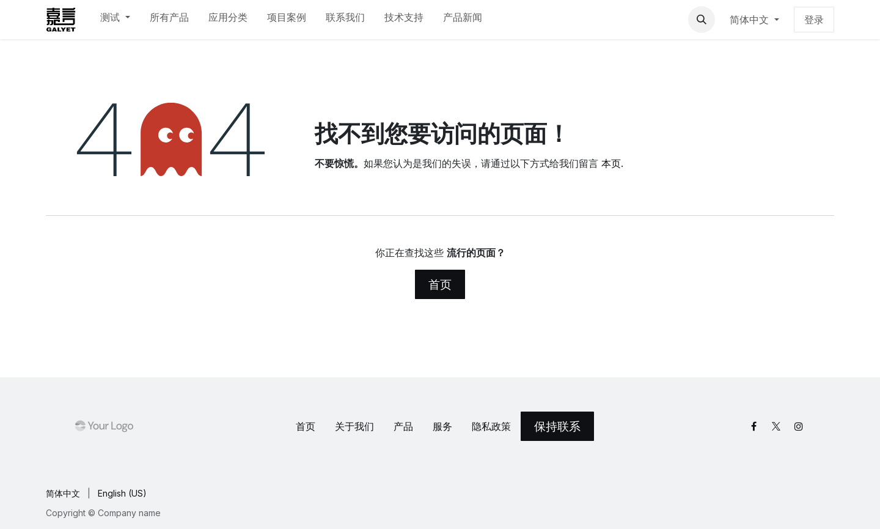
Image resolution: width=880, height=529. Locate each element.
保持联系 (557, 426)
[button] (701, 19)
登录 (814, 19)
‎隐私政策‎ (491, 426)
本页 (611, 163)
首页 (440, 284)
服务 (442, 426)
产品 (403, 426)
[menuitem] (115, 19)
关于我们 (354, 426)
